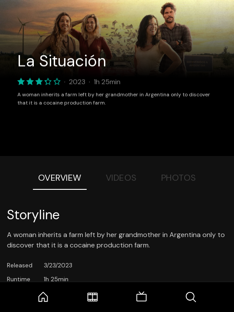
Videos (121, 177)
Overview (59, 177)
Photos (178, 177)
